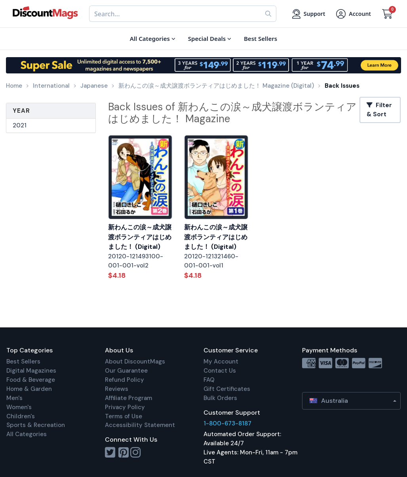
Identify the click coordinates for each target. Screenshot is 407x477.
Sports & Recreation (35, 425)
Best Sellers (23, 361)
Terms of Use (123, 416)
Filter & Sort (379, 109)
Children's (20, 416)
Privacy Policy (125, 407)
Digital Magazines (31, 371)
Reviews (116, 389)
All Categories (26, 434)
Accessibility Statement (140, 425)
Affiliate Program (128, 398)
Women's (19, 407)
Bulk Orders (220, 398)
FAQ (209, 380)
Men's (14, 398)
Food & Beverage (30, 380)
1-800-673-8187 (227, 423)
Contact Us (220, 371)
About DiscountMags (135, 361)
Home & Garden (29, 389)
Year (21, 111)
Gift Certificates (227, 389)
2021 (20, 125)
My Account (221, 361)
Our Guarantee (126, 371)
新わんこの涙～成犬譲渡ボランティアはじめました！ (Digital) (139, 237)
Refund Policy (124, 380)
